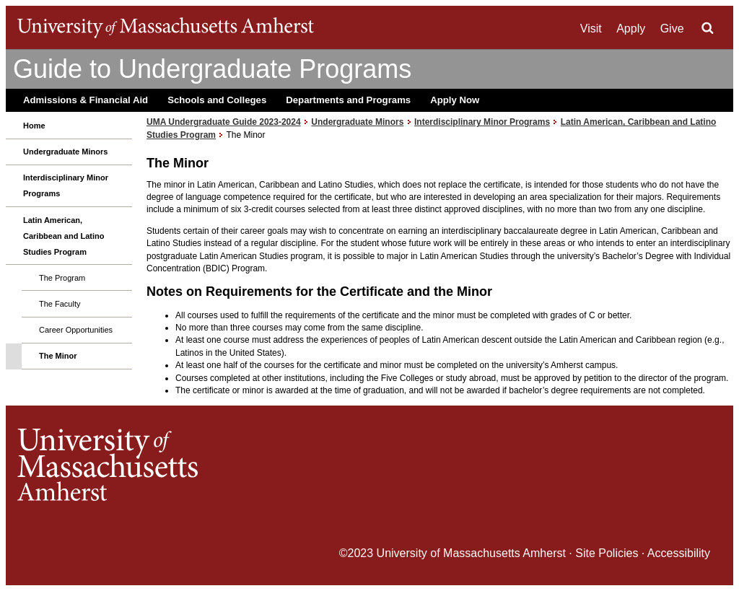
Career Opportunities (76, 329)
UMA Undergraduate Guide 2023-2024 (224, 122)
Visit (591, 28)
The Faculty (59, 303)
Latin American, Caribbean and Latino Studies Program (63, 236)
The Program (62, 277)
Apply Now (454, 100)
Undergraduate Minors (65, 151)
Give (672, 28)
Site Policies (606, 553)
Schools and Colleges (216, 100)
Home (34, 125)
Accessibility (678, 553)
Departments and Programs (348, 100)
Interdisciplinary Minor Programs (65, 185)
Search (707, 28)
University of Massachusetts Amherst (471, 553)
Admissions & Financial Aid (85, 100)
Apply (630, 28)
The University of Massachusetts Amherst (165, 27)
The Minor (58, 355)
